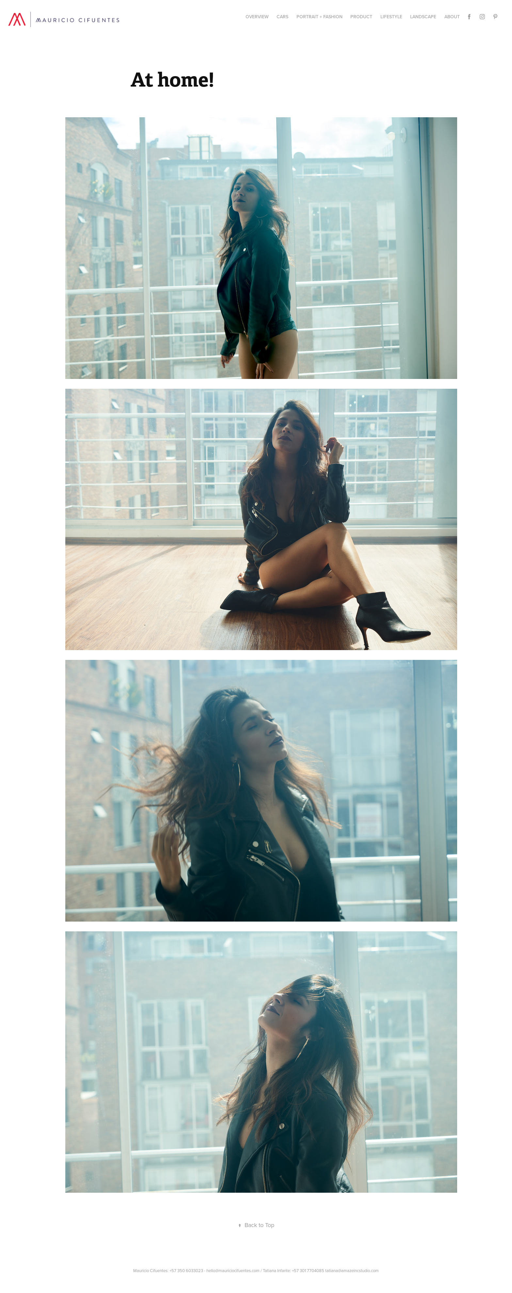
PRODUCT (361, 16)
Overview (257, 16)
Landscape (423, 16)
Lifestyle (391, 16)
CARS (282, 16)
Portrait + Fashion (319, 16)
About (452, 16)
